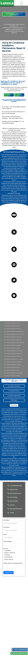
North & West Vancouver (15, 493)
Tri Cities (12, 512)
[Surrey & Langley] (8, 497)
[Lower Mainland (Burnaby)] (8, 485)
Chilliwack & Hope (14, 489)
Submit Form (8, 572)
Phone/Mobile (7, 541)
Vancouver (12, 505)
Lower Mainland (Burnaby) (16, 485)
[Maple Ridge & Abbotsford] (8, 508)
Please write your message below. (13, 563)
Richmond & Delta (14, 501)
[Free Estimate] (3, 556)
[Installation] (3, 550)
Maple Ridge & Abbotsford (16, 508)
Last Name (6, 527)
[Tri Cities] (8, 512)
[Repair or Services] (3, 552)
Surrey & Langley (13, 497)
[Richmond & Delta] (8, 501)
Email (4, 534)
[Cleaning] (3, 554)
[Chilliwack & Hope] (8, 489)
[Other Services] (3, 559)
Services (5, 548)
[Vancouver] (8, 504)
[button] (22, 3)
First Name (6, 520)
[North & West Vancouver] (8, 493)
